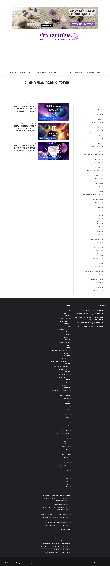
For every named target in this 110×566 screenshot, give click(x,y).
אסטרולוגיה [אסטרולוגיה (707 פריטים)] (67, 535)
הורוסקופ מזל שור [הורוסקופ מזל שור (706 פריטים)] (45, 549)
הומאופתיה (99, 149)
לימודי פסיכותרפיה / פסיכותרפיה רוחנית (92, 194)
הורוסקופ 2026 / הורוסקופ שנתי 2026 (92, 154)
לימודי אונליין (99, 186)
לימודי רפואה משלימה (96, 199)
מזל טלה (100, 215)
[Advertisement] (38, 174)
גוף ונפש (99, 138)
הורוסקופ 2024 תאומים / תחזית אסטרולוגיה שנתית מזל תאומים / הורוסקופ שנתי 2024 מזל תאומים (24, 128)
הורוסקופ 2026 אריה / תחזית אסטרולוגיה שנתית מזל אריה (90, 326)
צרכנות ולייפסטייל (97, 258)
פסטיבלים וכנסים (98, 250)
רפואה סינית (99, 285)
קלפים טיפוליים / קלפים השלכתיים (93, 271)
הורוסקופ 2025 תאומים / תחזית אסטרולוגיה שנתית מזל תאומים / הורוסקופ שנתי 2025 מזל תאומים (24, 108)
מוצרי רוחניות (98, 202)
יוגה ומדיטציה (98, 175)
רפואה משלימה (91, 72)
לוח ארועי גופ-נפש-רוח (96, 181)
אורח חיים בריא (98, 117)
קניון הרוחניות (31, 72)
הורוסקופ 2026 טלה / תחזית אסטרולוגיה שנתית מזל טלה (91, 310)
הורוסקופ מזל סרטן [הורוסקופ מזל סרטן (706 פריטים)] (45, 546)
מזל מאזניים (99, 218)
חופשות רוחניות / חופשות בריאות (94, 170)
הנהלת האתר (32, 104)
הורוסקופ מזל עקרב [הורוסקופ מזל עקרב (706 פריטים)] (66, 549)
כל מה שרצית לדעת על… (96, 178)
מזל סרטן (99, 221)
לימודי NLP (99, 183)
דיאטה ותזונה (98, 141)
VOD (70, 72)
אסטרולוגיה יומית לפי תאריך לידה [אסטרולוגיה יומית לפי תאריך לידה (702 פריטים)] (63, 538)
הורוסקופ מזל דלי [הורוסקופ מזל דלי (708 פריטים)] (46, 543)
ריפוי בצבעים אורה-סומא (96, 279)
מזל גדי (100, 210)
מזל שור (100, 229)
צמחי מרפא (99, 255)
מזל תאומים (99, 231)
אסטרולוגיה (99, 130)
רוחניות (100, 277)
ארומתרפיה (99, 135)
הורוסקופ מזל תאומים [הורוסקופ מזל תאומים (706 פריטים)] (65, 552)
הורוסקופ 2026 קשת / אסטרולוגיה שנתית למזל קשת (57, 522)
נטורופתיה (89, 563)
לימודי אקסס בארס (97, 189)
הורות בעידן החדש (97, 162)
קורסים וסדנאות (98, 266)
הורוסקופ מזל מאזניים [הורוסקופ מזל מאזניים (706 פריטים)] (55, 546)
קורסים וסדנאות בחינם (96, 269)
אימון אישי (99, 119)
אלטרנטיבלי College (97, 125)
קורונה (100, 263)
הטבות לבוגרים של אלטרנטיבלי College (92, 165)
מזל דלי (100, 213)
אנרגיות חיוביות (98, 127)
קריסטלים (99, 274)
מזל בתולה (99, 207)
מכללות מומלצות (98, 245)
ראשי (98, 72)
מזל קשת (99, 226)
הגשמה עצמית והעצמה (96, 146)
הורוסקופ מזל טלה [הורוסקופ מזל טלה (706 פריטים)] (66, 546)
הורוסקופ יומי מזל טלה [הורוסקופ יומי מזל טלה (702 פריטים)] (65, 540)
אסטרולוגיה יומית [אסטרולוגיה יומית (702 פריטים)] (59, 535)
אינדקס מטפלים (53, 72)
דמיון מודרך (99, 143)
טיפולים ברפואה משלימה (96, 173)
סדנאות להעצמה (98, 247)
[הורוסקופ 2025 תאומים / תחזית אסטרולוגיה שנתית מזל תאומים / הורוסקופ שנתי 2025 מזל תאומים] (53, 112)
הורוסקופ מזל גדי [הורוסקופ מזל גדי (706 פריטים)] (55, 543)
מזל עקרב (99, 223)
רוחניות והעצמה (79, 72)
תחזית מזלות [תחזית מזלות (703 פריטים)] (44, 552)
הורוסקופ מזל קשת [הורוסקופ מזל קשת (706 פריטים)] (56, 549)
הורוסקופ (22, 72)
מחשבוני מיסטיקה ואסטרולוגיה (94, 237)
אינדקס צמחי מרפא (97, 122)
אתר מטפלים (13, 72)
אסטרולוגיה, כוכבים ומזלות (95, 133)
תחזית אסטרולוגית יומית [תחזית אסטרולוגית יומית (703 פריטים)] (54, 552)
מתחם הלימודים (42, 72)
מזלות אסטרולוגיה (97, 234)
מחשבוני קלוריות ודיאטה (96, 239)
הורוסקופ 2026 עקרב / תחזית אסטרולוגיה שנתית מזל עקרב (56, 520)
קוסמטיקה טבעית (97, 261)
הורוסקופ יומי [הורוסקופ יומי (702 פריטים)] (51, 538)
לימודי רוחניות (98, 197)
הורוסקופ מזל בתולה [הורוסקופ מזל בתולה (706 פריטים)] (66, 543)
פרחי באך (99, 253)
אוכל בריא (99, 114)
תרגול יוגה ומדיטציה (97, 290)
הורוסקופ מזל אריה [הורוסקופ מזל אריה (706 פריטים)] (54, 540)
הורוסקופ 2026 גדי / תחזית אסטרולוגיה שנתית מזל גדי (57, 525)
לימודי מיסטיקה (98, 191)
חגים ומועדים (98, 167)
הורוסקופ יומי (98, 157)
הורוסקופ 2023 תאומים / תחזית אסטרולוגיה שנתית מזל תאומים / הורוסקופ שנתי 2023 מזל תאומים (24, 148)
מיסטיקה (63, 72)
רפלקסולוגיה (99, 287)
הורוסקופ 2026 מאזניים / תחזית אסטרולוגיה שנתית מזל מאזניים (55, 517)
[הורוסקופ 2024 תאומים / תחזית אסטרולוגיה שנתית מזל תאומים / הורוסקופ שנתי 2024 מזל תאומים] (53, 131)
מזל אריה (99, 205)
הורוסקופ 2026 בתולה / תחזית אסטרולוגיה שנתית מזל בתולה (55, 514)
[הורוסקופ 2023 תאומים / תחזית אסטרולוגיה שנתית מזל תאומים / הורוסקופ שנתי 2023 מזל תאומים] (53, 151)
